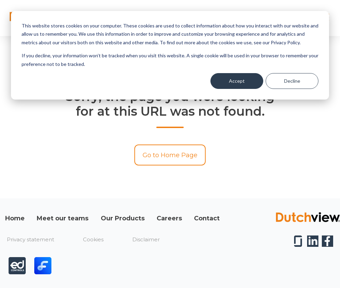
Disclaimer (146, 239)
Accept (237, 81)
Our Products (123, 218)
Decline (292, 81)
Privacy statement (30, 239)
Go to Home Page (170, 155)
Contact (207, 218)
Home (15, 218)
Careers (169, 218)
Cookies (93, 239)
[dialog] (170, 55)
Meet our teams (62, 218)
